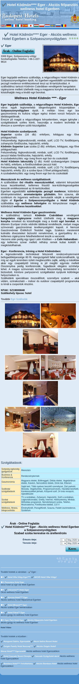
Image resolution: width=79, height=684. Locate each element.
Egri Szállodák (19, 299)
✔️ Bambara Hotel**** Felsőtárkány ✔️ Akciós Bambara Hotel (29, 664)
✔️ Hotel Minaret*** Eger (16, 605)
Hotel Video (6, 627)
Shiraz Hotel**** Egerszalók (13, 651)
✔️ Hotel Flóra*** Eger (15, 612)
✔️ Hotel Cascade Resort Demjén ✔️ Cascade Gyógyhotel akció (30, 656)
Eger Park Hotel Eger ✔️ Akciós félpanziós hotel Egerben (31, 620)
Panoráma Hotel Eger (14, 582)
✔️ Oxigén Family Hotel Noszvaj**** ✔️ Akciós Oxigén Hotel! (28, 646)
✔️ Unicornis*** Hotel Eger (17, 590)
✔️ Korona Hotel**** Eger (16, 597)
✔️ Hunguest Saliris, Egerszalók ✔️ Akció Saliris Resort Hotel (29, 641)
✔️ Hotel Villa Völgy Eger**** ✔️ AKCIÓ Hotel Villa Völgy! (31, 577)
